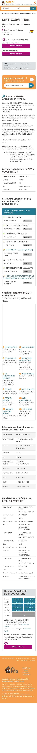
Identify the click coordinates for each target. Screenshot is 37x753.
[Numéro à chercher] (16, 85)
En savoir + (27, 221)
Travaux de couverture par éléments (14, 13)
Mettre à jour (24, 68)
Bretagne (27, 13)
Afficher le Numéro (16, 46)
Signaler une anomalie (10, 68)
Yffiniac (33, 13)
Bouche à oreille (25, 64)
